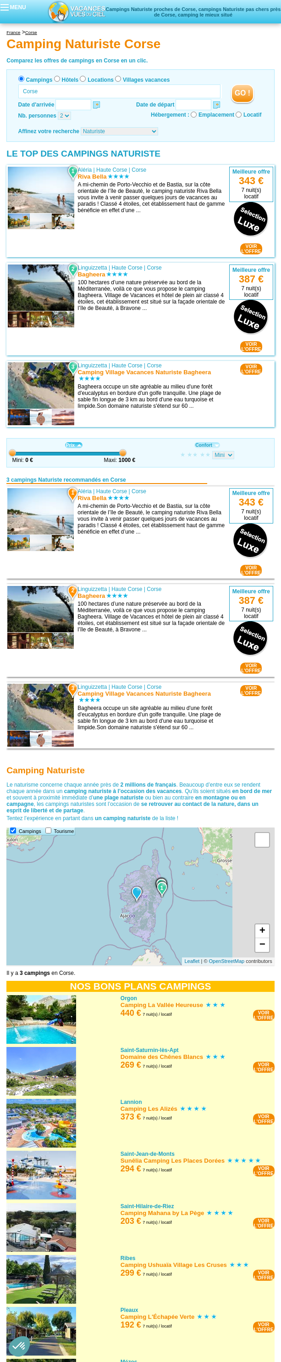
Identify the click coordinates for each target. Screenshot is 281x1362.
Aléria (85, 170)
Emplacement (216, 115)
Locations (101, 80)
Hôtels (70, 80)
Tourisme (64, 831)
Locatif (252, 115)
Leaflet (191, 961)
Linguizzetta (92, 268)
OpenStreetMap (227, 961)
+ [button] (262, 931)
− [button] (262, 945)
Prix (74, 445)
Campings (39, 80)
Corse (139, 170)
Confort (207, 445)
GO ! (242, 93)
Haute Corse (111, 170)
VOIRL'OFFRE (251, 249)
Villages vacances (146, 80)
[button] (19, 1346)
